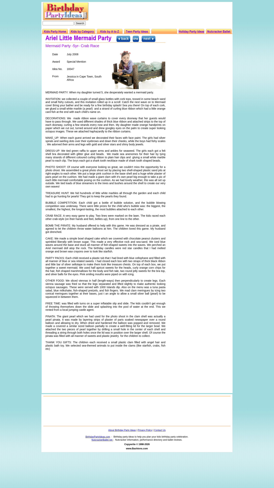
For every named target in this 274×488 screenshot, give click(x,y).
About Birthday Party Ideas (122, 430)
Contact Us (159, 430)
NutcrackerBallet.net (102, 440)
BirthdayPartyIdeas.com (98, 436)
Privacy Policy (145, 430)
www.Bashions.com (137, 448)
